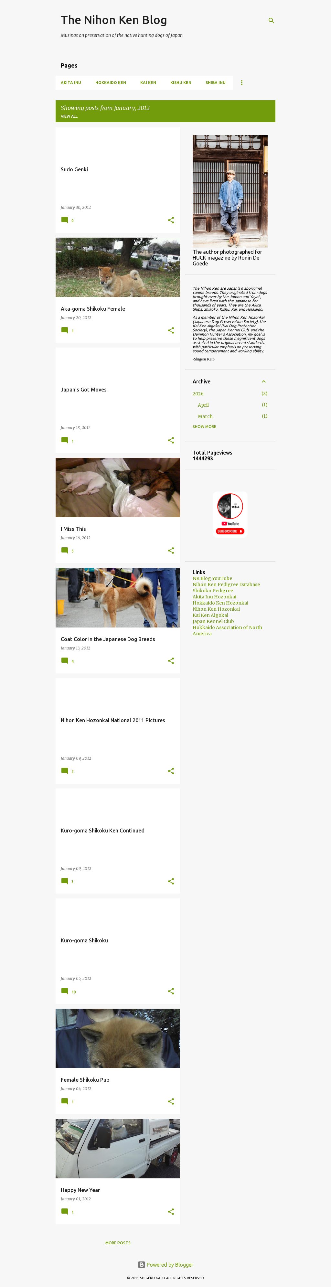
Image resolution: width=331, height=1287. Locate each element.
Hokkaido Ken (110, 82)
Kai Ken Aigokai (210, 615)
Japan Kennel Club (213, 621)
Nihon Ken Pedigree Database (226, 584)
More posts (118, 1243)
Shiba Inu (216, 82)
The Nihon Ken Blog (114, 19)
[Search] (271, 20)
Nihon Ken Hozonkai (216, 609)
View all (69, 116)
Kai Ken (148, 82)
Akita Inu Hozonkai (214, 597)
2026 (198, 394)
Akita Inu (71, 82)
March (205, 416)
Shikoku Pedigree (213, 591)
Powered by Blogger (165, 1265)
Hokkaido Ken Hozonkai (220, 603)
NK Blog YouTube (212, 578)
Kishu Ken (180, 82)
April (203, 405)
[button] (171, 220)
